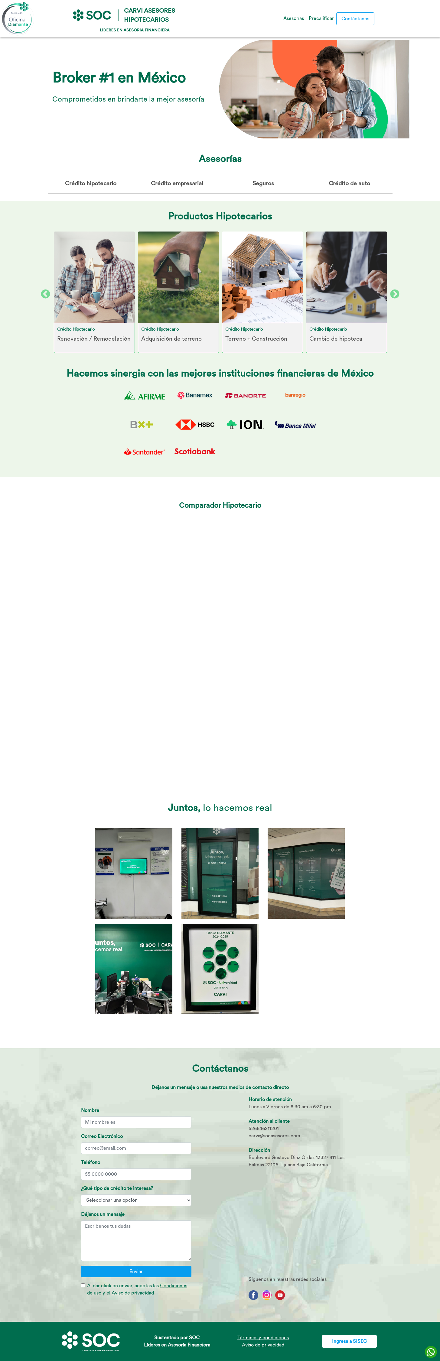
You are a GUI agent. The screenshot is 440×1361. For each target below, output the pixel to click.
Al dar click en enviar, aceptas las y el (137, 1289)
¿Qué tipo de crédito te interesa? (117, 1188)
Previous (43, 292)
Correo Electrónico (102, 1136)
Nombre (90, 1110)
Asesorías (293, 18)
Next (392, 292)
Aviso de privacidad (133, 1293)
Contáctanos (355, 18)
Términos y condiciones (263, 1337)
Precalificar (321, 18)
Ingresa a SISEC (349, 1341)
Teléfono (90, 1162)
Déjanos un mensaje (103, 1214)
